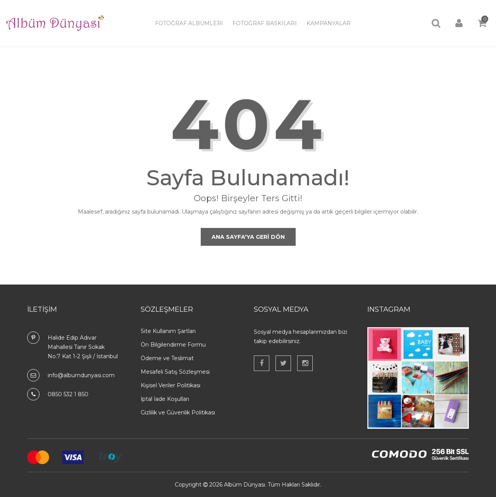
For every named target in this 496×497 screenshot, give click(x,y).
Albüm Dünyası (244, 484)
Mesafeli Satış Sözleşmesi (175, 371)
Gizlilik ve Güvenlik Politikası (178, 412)
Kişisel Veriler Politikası (170, 385)
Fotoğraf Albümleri (189, 23)
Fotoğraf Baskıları (264, 23)
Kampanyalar (329, 23)
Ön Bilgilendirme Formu (173, 344)
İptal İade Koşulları (165, 398)
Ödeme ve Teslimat (167, 358)
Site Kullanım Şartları (168, 331)
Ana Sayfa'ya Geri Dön (248, 236)
